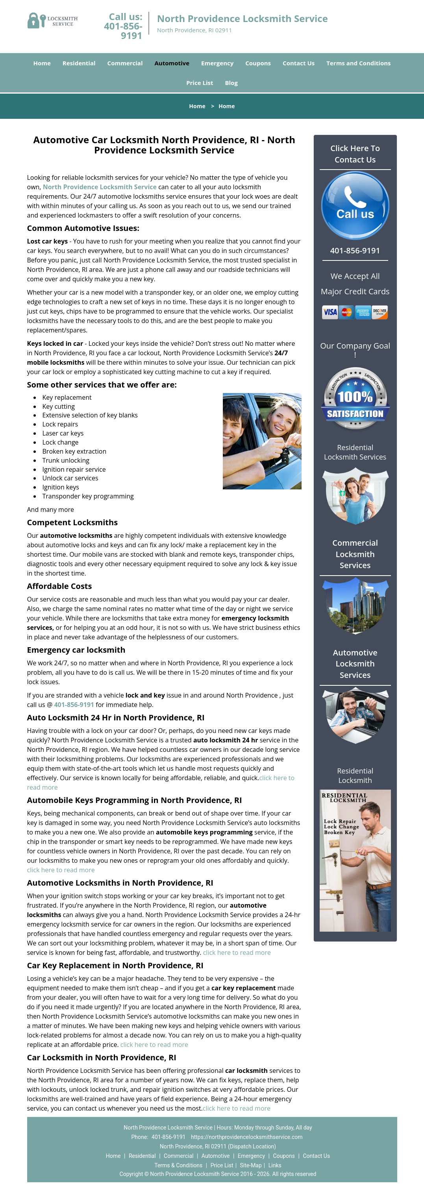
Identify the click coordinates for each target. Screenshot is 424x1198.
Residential (79, 63)
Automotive (172, 63)
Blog (231, 83)
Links (274, 1165)
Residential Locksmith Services (355, 452)
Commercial (125, 63)
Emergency (217, 63)
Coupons (258, 63)
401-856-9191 (123, 30)
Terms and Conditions (358, 63)
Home (41, 63)
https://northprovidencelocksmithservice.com (247, 1137)
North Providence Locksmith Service (100, 187)
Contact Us (299, 63)
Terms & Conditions (178, 1165)
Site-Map (251, 1165)
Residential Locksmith (355, 775)
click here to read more (61, 870)
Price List (199, 83)
